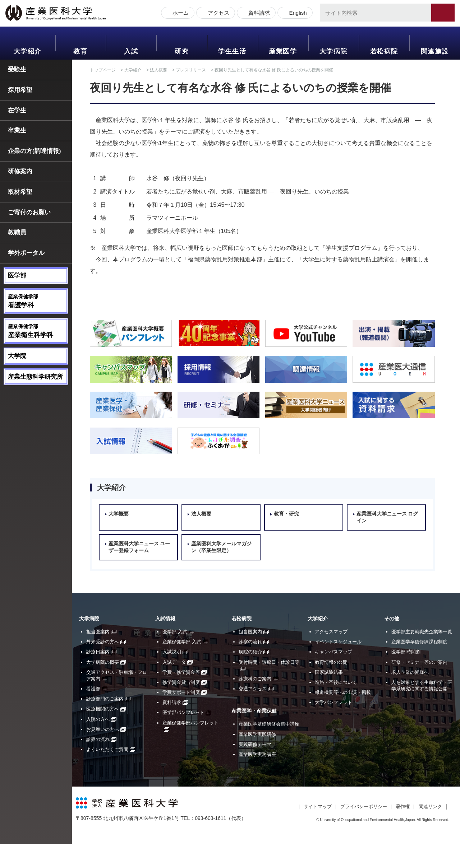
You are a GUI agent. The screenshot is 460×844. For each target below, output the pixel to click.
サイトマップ (318, 806)
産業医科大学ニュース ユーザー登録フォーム (139, 547)
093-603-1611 (210, 818)
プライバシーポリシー (363, 806)
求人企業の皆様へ (410, 672)
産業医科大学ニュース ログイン (387, 517)
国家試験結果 (329, 672)
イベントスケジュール (338, 641)
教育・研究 (286, 514)
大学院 (17, 356)
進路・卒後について (336, 682)
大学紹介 (28, 51)
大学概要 (119, 514)
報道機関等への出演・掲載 (343, 692)
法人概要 (158, 70)
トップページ (103, 70)
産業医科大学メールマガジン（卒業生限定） (221, 547)
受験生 (17, 69)
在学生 (17, 110)
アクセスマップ (331, 631)
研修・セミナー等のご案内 (419, 662)
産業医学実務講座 (257, 754)
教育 (80, 51)
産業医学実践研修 (257, 734)
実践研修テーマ (255, 744)
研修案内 (20, 171)
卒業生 (17, 130)
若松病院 (384, 51)
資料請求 (257, 13)
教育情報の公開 (331, 662)
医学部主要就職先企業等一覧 (421, 631)
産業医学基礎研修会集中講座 (269, 724)
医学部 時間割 (406, 651)
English (296, 13)
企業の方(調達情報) (34, 151)
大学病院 (333, 51)
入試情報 (165, 618)
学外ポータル (26, 253)
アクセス (217, 13)
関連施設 (435, 51)
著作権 (403, 806)
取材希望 (20, 191)
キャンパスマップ (333, 651)
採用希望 (20, 90)
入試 (131, 51)
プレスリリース (191, 70)
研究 (182, 51)
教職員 (17, 232)
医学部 (17, 275)
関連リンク (430, 806)
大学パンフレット (333, 702)
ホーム (179, 13)
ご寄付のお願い (29, 212)
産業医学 (283, 51)
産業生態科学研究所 (35, 376)
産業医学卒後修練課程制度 (419, 641)
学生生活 (232, 51)
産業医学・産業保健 (254, 711)
